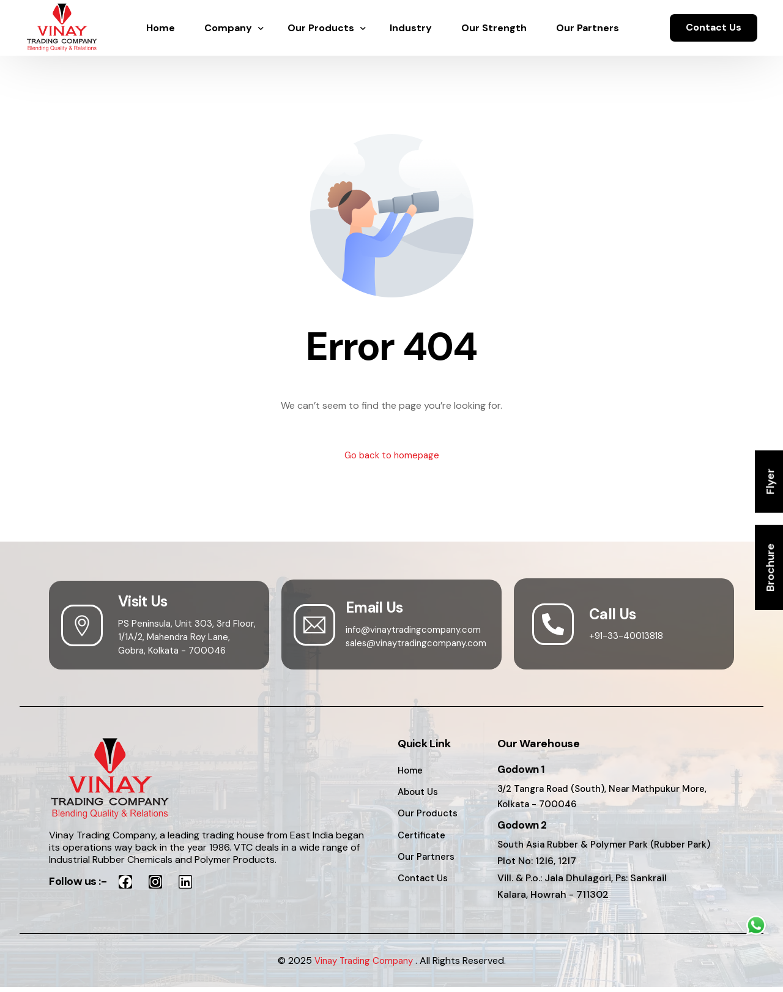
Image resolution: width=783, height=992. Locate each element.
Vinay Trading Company (363, 964)
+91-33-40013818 (628, 636)
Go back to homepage (391, 456)
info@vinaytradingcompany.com (418, 630)
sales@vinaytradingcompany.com (421, 644)
